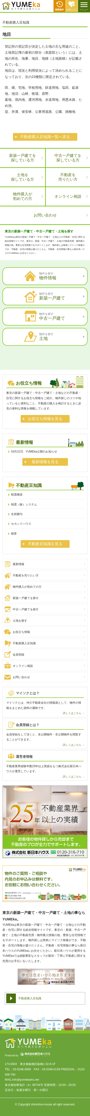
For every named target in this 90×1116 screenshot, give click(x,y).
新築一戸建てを (22, 157)
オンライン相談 (67, 196)
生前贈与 (17, 514)
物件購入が (22, 196)
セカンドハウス (21, 523)
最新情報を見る (45, 462)
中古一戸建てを (67, 157)
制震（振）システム (24, 504)
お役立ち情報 (21, 632)
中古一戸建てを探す (26, 609)
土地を (22, 177)
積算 (14, 533)
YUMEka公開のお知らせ (34, 451)
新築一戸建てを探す (26, 598)
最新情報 (18, 564)
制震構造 (17, 494)
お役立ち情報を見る (45, 419)
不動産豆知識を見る (45, 544)
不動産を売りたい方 (26, 575)
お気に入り (71, 9)
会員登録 (18, 654)
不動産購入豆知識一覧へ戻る (45, 137)
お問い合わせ (45, 215)
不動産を (68, 177)
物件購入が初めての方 (27, 586)
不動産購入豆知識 (24, 643)
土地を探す (20, 620)
